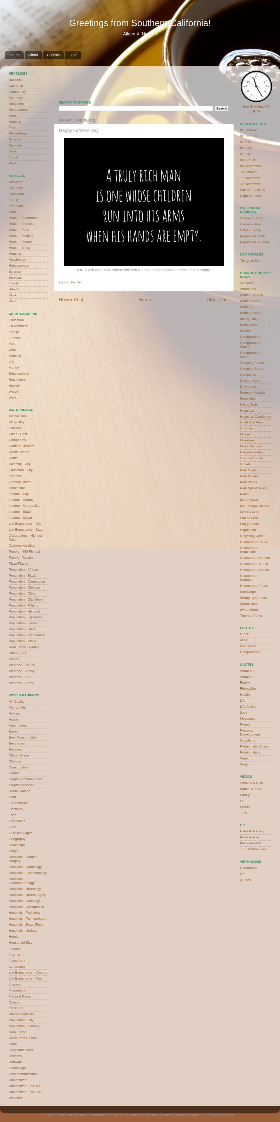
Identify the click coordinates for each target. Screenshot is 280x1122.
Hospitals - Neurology (25, 889)
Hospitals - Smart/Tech (26, 924)
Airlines (14, 713)
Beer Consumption (23, 737)
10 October (248, 172)
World (13, 301)
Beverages (17, 743)
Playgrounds (249, 524)
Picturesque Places (254, 506)
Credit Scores (19, 452)
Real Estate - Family (24, 647)
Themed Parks (251, 616)
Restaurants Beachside (249, 550)
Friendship (16, 206)
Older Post (217, 299)
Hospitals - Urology (23, 930)
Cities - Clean (19, 755)
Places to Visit (250, 843)
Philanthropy (18, 133)
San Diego (248, 592)
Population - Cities (22, 593)
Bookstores (248, 325)
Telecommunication (23, 1074)
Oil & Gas (16, 1008)
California (16, 86)
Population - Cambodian (27, 581)
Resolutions (17, 379)
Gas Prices (17, 821)
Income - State (20, 511)
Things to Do (249, 260)
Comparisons (250, 652)
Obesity (14, 1002)
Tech (12, 151)
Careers (15, 428)
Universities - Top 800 (25, 1092)
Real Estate (17, 1032)
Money (14, 368)
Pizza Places (18, 563)
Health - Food (19, 230)
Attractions (248, 289)
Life (11, 362)
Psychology (17, 259)
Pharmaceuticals (21, 1014)
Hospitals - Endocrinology (28, 873)
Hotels (13, 936)
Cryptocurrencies (21, 785)
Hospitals (247, 410)
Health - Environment (24, 218)
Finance (15, 338)
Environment (18, 110)
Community (17, 92)
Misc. (13, 127)
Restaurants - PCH (254, 542)
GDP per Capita (20, 833)
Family (76, 282)
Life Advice (248, 706)
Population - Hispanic (25, 611)
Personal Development (250, 732)
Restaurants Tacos (254, 586)
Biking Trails (249, 319)
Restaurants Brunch (255, 558)
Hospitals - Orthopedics (26, 907)
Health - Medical (21, 236)
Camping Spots (251, 369)
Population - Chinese (24, 587)
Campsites (248, 374)
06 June (246, 148)
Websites (15, 1098)
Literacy (14, 984)
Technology (17, 1068)
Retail (13, 1044)
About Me (247, 671)
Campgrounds (250, 337)
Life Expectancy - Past (25, 978)
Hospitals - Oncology (24, 901)
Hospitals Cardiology (255, 416)
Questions (247, 740)
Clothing (15, 761)
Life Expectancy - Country (28, 972)
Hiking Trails (249, 404)
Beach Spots (249, 301)
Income (14, 948)
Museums (247, 440)
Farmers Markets (253, 392)
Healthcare (17, 488)
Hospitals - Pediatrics (24, 912)
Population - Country (24, 1026)
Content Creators (21, 446)
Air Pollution (18, 416)
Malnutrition (17, 990)
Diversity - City (19, 464)
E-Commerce (19, 803)
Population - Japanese (25, 617)
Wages (14, 659)
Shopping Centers (253, 598)
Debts (13, 458)
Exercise (15, 476)
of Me (244, 640)
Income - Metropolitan (25, 505)
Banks (13, 731)
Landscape (248, 646)
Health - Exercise (21, 224)
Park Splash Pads (253, 488)
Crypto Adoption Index (25, 779)
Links (72, 55)
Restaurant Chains (23, 1038)
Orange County (251, 458)
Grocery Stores (20, 482)
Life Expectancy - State (26, 529)
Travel (13, 157)
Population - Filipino (23, 605)
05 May (245, 142)
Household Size (20, 942)
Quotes (245, 880)
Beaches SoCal (251, 313)
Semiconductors (21, 1050)
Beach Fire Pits (251, 295)
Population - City (21, 1020)
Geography (17, 839)
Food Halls (248, 398)
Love (243, 712)
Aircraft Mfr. (17, 707)
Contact (53, 55)
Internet (14, 954)
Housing (15, 122)
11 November (250, 178)
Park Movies (249, 476)
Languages (17, 966)
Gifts (12, 350)
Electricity (16, 809)
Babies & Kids (250, 789)
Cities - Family (251, 230)
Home (15, 55)
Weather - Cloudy (22, 665)
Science (15, 139)
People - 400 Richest (24, 551)
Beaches (246, 307)
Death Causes (19, 791)
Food (12, 344)
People (245, 724)
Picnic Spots (249, 500)
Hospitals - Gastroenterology (22, 881)
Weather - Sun (19, 677)
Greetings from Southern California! (140, 23)
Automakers (18, 725)
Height (13, 851)
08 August (247, 160)
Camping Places (252, 363)
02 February (249, 136)
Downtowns (249, 386)
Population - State (22, 629)
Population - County (255, 242)
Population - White (22, 641)
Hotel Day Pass (251, 422)
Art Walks (247, 283)
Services (15, 145)
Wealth (14, 289)
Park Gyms (248, 470)
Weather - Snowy (21, 671)
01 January (248, 130)
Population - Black (22, 575)
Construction (18, 767)
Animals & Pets (251, 783)
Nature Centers (251, 452)
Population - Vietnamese (27, 635)
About (33, 55)
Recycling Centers (254, 536)
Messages (248, 718)
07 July (245, 154)
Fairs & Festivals (252, 190)
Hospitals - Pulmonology (27, 918)
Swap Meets (249, 610)
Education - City (20, 470)
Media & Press (20, 996)
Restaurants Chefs (254, 564)
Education (16, 104)
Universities (17, 1080)
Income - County (21, 499)
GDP (12, 827)
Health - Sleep (19, 247)
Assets (14, 719)
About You (248, 677)
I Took (244, 634)
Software (15, 1062)
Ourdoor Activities (22, 545)
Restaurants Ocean (254, 570)
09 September (250, 166)
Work (12, 163)
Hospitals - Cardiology (25, 867)
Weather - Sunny (21, 683)
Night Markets (250, 196)
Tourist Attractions (253, 849)
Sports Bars (249, 604)
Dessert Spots (250, 380)
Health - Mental (20, 242)
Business (15, 80)
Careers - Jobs (251, 218)
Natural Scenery (252, 831)
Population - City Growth (27, 599)
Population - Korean (23, 623)
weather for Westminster (222, 81)
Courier (14, 773)
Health (13, 116)
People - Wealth (21, 557)
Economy (16, 98)
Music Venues (250, 446)
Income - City (19, 494)
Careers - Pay (250, 224)
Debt (12, 797)
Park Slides (248, 482)
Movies (245, 434)
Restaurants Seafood (249, 578)
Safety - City (18, 653)
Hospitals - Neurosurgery (27, 895)
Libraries (246, 428)
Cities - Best (18, 434)
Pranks (245, 807)
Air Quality (16, 422)
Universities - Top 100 (25, 1086)
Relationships (19, 265)
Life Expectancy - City (25, 523)
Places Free (249, 518)
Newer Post (71, 299)
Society (14, 385)
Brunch (245, 331)
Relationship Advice (255, 746)
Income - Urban (20, 517)
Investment (17, 960)
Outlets (245, 464)
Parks (244, 494)
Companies (17, 440)
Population (248, 530)
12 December (250, 184)
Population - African (23, 569)
